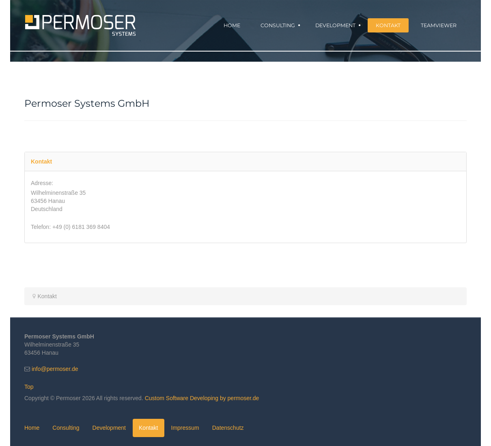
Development (109, 427)
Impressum (185, 427)
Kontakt (148, 427)
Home (31, 427)
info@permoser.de (55, 369)
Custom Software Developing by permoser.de (202, 398)
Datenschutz (228, 427)
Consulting (65, 427)
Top (29, 387)
